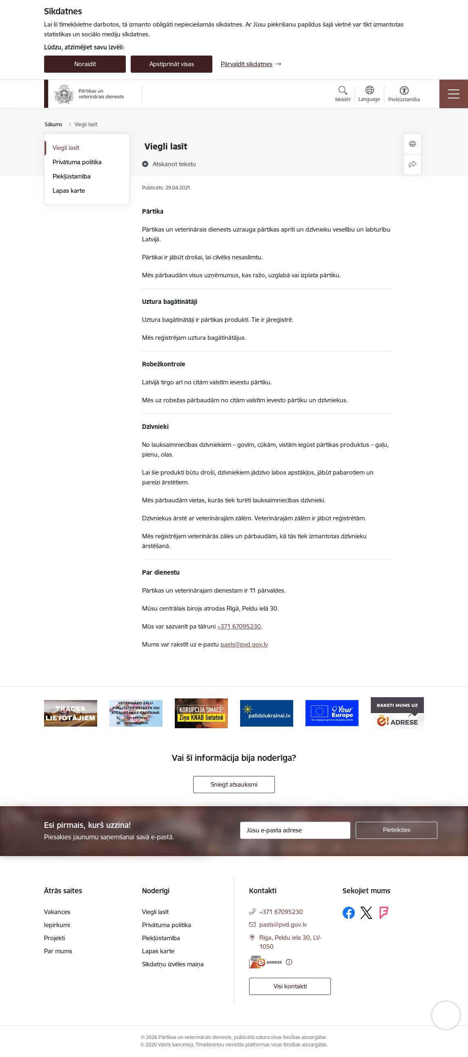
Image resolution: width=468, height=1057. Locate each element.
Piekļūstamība (72, 176)
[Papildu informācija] (289, 962)
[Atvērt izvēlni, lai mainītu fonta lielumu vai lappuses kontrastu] (404, 95)
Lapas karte (69, 190)
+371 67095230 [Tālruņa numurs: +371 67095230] (281, 912)
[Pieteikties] (396, 830)
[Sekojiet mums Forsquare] (384, 913)
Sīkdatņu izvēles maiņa (173, 964)
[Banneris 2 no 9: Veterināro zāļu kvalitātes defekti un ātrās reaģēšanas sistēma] (136, 712)
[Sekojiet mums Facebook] (349, 913)
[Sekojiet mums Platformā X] (366, 913)
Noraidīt (85, 64)
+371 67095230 (239, 626)
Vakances (57, 912)
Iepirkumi (57, 925)
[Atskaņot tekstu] (174, 164)
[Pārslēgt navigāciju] (453, 94)
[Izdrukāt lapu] (412, 144)
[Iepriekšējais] (57, 713)
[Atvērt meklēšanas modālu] (342, 95)
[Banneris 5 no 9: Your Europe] (332, 712)
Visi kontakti (290, 986)
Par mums (58, 951)
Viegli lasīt (66, 148)
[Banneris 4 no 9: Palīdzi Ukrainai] (266, 712)
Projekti (54, 938)
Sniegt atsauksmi (234, 784)
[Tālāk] (410, 713)
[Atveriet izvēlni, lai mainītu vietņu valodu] (369, 94)
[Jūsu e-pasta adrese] (295, 830)
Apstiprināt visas (171, 64)
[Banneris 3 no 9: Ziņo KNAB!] (201, 712)
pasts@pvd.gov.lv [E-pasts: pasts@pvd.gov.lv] (283, 924)
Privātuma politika (77, 162)
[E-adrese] (265, 962)
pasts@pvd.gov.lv (244, 644)
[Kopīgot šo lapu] (412, 164)
